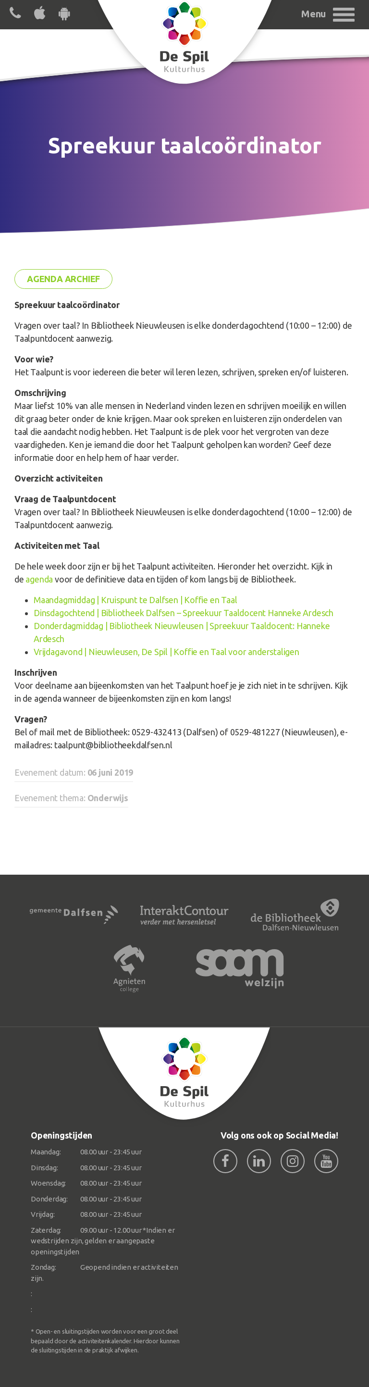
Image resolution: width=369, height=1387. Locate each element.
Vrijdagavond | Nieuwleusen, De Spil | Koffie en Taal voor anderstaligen (166, 651)
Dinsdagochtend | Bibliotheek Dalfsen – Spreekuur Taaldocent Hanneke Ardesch (183, 613)
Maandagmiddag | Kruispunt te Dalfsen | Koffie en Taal (135, 600)
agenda (39, 579)
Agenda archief (63, 279)
